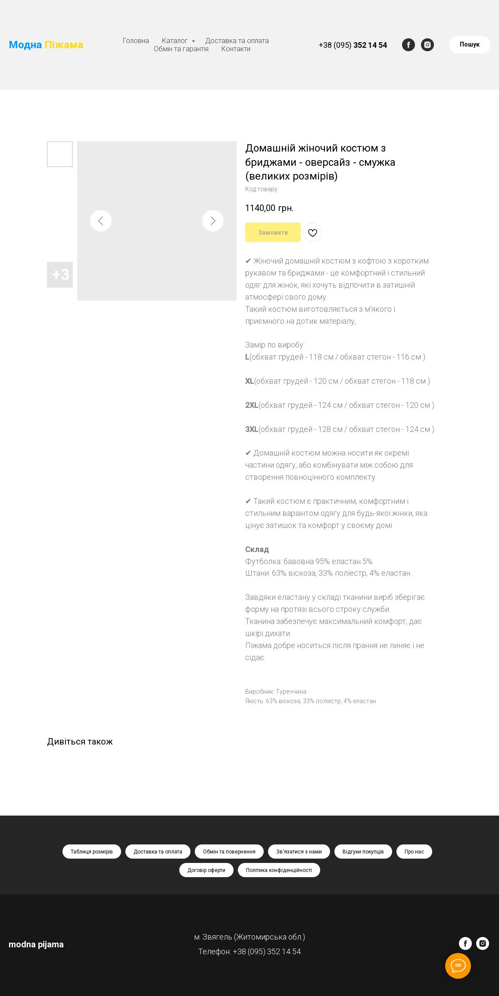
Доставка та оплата (237, 41)
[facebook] (408, 44)
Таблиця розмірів (92, 852)
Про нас (414, 852)
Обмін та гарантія (181, 49)
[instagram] (427, 44)
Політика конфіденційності (279, 870)
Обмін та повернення (229, 852)
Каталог (176, 41)
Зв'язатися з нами (299, 852)
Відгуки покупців (363, 852)
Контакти (235, 49)
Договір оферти (206, 870)
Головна (136, 41)
